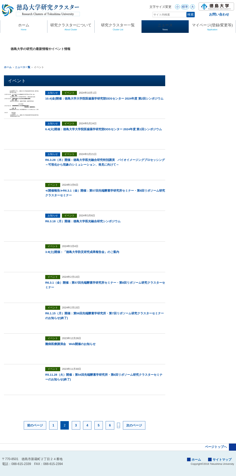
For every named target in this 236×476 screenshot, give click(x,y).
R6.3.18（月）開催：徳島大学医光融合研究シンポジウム (83, 221)
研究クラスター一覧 (118, 27)
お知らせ (53, 92)
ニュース (165, 27)
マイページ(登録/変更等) (212, 27)
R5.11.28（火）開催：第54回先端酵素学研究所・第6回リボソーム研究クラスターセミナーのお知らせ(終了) (103, 377)
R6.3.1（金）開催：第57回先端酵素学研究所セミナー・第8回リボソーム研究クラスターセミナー (105, 285)
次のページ (134, 425)
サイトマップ (219, 459)
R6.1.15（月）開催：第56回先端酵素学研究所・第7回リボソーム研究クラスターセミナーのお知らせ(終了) (104, 316)
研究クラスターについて (71, 27)
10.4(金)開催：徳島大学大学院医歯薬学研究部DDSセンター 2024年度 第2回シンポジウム (104, 98)
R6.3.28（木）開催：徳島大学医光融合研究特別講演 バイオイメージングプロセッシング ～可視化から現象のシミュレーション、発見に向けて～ (105, 162)
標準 (185, 6)
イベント (69, 92)
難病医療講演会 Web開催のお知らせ (70, 344)
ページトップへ (220, 447)
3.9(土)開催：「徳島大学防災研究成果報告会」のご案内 (82, 252)
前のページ (35, 425)
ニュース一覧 (22, 67)
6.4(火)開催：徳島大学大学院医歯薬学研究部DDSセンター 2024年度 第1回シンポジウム (103, 129)
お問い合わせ (215, 14)
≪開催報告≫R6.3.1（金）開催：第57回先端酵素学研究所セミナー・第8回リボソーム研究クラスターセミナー (105, 193)
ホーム (23, 27)
